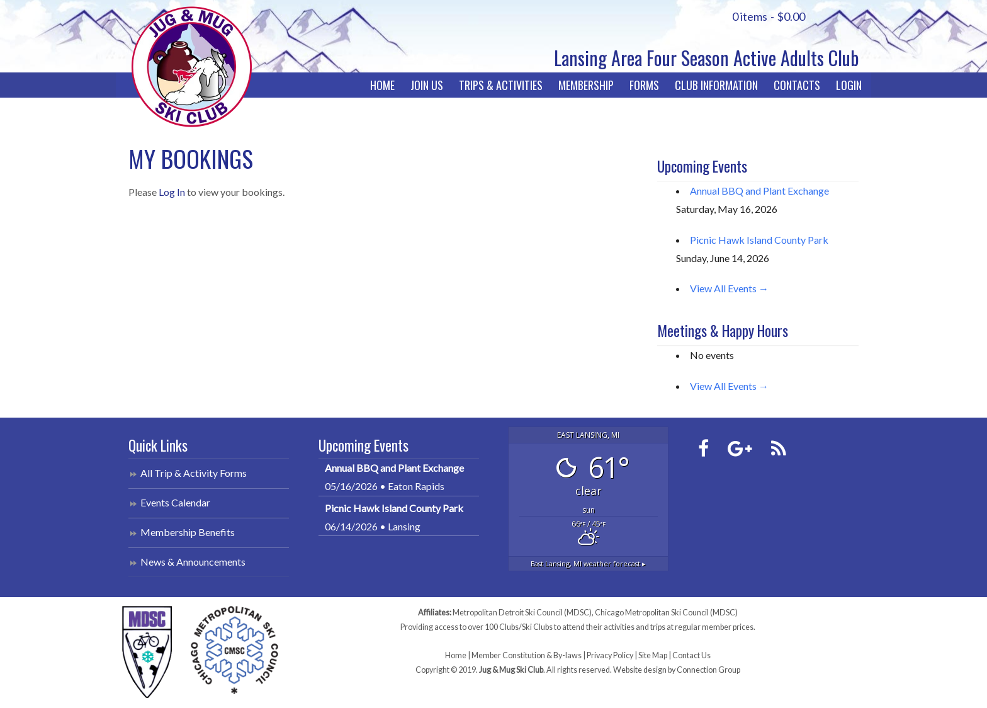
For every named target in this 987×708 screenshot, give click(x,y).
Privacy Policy (610, 655)
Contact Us (691, 655)
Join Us (426, 85)
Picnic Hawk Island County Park (759, 240)
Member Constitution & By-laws (526, 655)
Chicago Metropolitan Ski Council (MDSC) (666, 612)
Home (382, 85)
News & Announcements (192, 562)
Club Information (716, 85)
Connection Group (708, 670)
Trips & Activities (501, 85)
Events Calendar (175, 502)
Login (849, 85)
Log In (172, 192)
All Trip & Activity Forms (193, 473)
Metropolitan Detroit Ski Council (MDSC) (522, 612)
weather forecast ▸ (588, 563)
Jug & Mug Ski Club (191, 66)
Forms (644, 85)
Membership (586, 85)
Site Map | (655, 655)
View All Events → (729, 288)
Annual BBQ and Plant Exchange (759, 191)
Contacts (797, 85)
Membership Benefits (187, 532)
